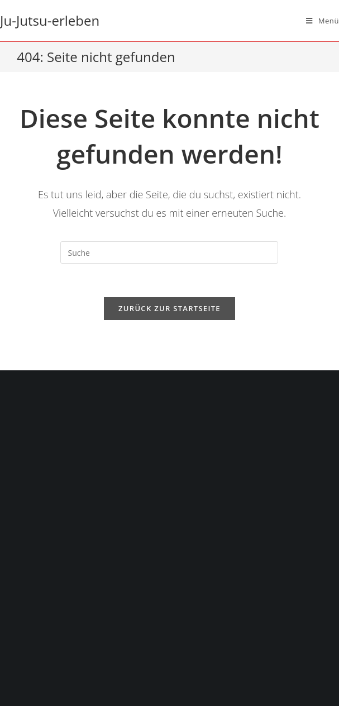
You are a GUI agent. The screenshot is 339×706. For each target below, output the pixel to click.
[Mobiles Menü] (322, 21)
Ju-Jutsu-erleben (49, 20)
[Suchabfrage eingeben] (169, 252)
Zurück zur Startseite (169, 308)
